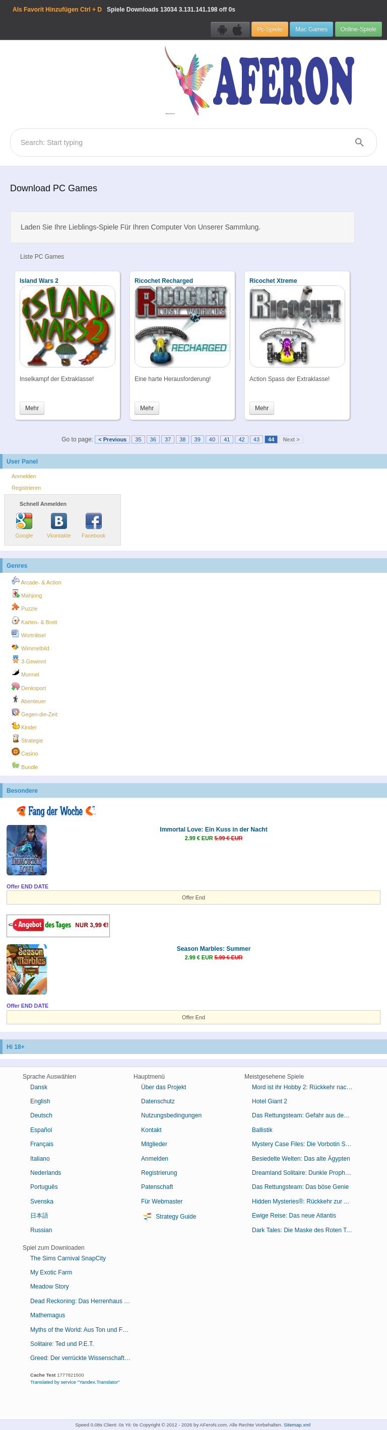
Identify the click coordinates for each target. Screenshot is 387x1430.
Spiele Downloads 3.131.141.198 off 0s (124, 9)
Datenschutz (158, 1101)
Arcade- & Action (36, 580)
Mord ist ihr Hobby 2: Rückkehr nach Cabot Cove (306, 1087)
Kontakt (151, 1130)
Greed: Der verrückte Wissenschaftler (80, 1358)
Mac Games (311, 29)
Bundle (25, 765)
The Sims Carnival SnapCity (68, 1258)
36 (153, 439)
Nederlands (45, 1172)
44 (271, 439)
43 (256, 439)
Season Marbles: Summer (214, 948)
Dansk (38, 1087)
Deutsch (41, 1115)
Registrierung (159, 1172)
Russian (41, 1230)
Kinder (24, 725)
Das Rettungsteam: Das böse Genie (300, 1186)
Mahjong (27, 593)
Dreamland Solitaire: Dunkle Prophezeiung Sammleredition (306, 1172)
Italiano (40, 1158)
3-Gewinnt (29, 659)
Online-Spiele (358, 29)
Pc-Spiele (270, 29)
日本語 (39, 1215)
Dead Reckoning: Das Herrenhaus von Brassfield (84, 1301)
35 (138, 439)
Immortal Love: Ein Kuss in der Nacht (213, 829)
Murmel (25, 673)
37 (168, 439)
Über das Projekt (163, 1087)
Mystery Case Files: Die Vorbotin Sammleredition (306, 1144)
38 (182, 439)
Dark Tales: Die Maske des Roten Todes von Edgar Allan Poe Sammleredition (306, 1230)
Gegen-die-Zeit (34, 712)
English (40, 1101)
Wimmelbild (30, 646)
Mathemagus (47, 1315)
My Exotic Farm (51, 1272)
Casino (25, 752)
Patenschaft (157, 1186)
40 (212, 439)
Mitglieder (154, 1144)
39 (198, 439)
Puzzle (24, 607)
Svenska (41, 1201)
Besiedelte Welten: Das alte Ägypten (301, 1158)
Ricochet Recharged (164, 280)
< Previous (112, 439)
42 (241, 439)
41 (227, 439)
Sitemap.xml (297, 1424)
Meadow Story (49, 1286)
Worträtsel (29, 633)
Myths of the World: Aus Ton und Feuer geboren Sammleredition (84, 1329)
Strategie (27, 738)
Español (41, 1130)
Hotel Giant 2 (269, 1101)
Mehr (32, 408)
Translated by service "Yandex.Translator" (75, 1382)
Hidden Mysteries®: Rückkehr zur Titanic (306, 1201)
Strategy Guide (168, 1217)
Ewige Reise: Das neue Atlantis (294, 1215)
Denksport (29, 686)
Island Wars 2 (39, 280)
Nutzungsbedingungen (171, 1115)
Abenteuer (29, 699)
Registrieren (26, 488)
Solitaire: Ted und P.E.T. (62, 1343)
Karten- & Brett (34, 620)
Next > (291, 439)
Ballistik (262, 1130)
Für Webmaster (161, 1201)
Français (41, 1144)
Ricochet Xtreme (273, 280)
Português (44, 1186)
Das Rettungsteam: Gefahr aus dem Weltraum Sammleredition (306, 1115)
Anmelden (24, 476)
